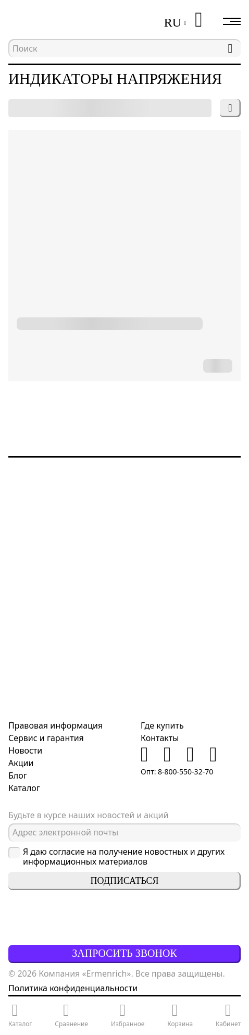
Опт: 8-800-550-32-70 (177, 772)
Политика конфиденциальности (73, 988)
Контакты (160, 738)
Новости (25, 750)
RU (172, 22)
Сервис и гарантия (46, 738)
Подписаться (125, 881)
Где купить (162, 725)
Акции (20, 763)
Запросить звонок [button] (124, 953)
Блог (17, 775)
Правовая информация (55, 725)
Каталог (24, 788)
